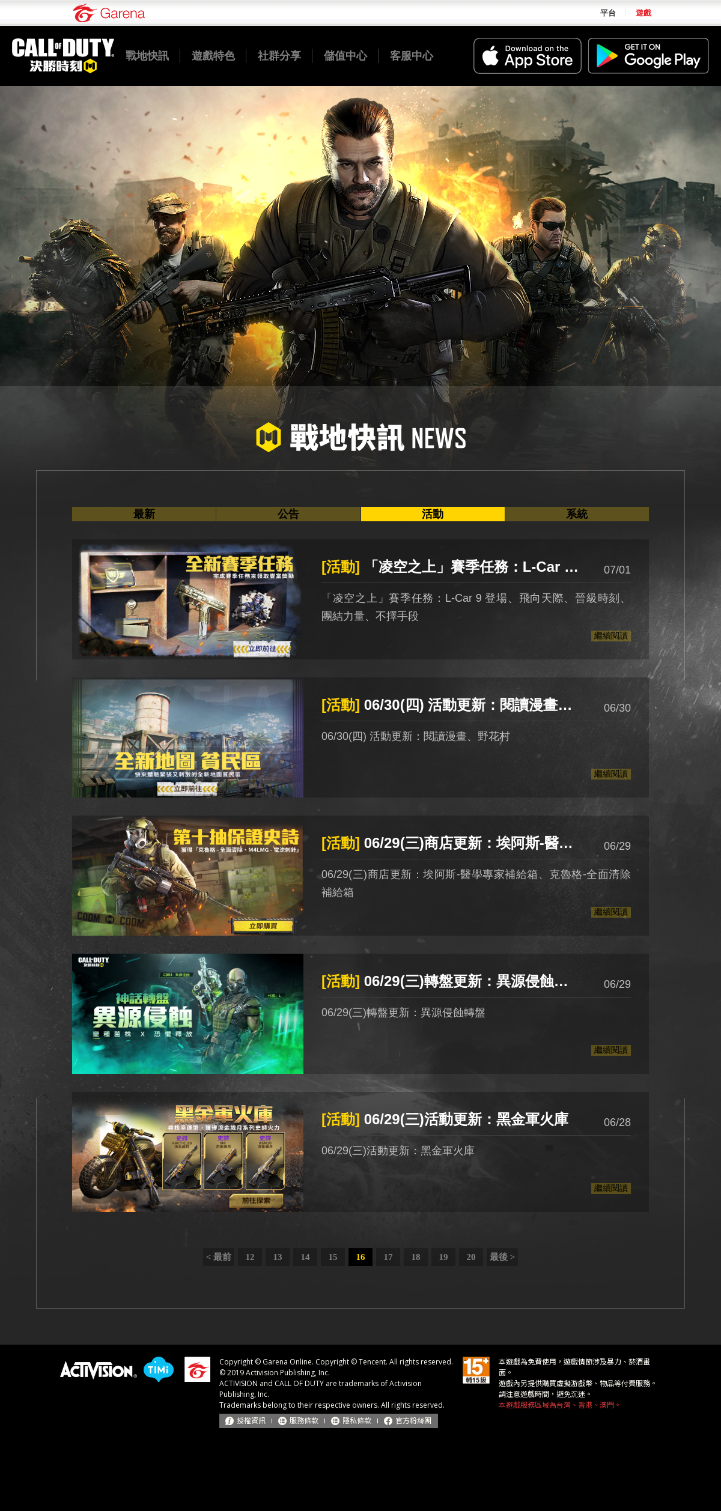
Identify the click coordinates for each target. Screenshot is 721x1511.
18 (416, 1257)
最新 (144, 514)
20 (471, 1257)
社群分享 (279, 56)
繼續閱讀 (611, 635)
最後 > (502, 1257)
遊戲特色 (213, 56)
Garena (109, 13)
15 (333, 1257)
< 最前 (218, 1257)
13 (277, 1257)
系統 (577, 514)
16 (360, 1257)
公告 (288, 514)
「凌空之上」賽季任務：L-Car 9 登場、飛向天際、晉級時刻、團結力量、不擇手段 (450, 567)
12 (250, 1257)
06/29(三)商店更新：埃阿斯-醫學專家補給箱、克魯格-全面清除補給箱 (450, 843)
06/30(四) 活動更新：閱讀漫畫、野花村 (450, 705)
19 (443, 1257)
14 (305, 1257)
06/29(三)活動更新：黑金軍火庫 (444, 1119)
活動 (432, 514)
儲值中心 (345, 56)
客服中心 (411, 56)
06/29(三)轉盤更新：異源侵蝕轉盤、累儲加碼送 (450, 981)
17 (388, 1257)
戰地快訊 (147, 56)
